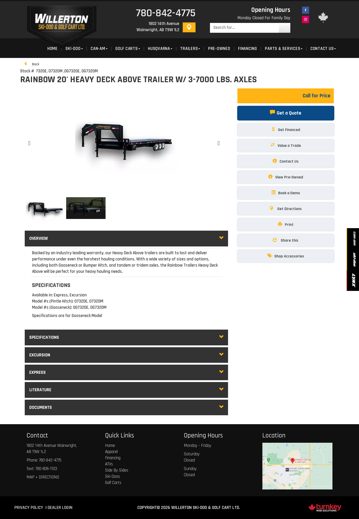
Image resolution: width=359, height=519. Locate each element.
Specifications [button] (126, 337)
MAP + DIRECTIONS (43, 477)
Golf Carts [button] (127, 49)
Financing (247, 49)
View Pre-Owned (285, 177)
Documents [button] (126, 407)
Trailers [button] (190, 49)
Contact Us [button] (323, 49)
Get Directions (285, 208)
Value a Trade (286, 145)
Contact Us (286, 161)
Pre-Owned (219, 49)
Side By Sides (116, 470)
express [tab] (126, 372)
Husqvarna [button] (160, 49)
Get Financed (285, 129)
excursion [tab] (126, 355)
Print (286, 224)
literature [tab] (126, 390)
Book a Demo (285, 193)
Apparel (111, 452)
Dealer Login (60, 508)
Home (110, 445)
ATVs (109, 464)
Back (31, 64)
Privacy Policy (28, 508)
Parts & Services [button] (283, 49)
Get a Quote (285, 112)
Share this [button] (285, 240)
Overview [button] (126, 238)
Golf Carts (113, 483)
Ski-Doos (112, 476)
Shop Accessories (285, 256)
